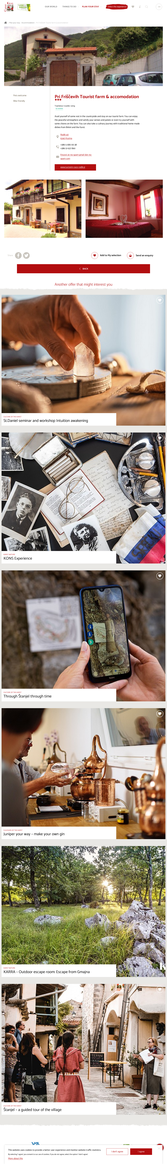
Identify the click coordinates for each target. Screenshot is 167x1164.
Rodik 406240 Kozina (66, 136)
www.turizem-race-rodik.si (72, 167)
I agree (141, 1152)
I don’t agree (117, 1152)
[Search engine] (146, 7)
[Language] (158, 7)
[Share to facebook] (18, 255)
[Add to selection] (106, 255)
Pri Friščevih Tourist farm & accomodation (52, 23)
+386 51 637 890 (67, 148)
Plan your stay (14, 23)
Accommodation (28, 23)
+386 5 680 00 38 (68, 145)
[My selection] (132, 7)
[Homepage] (9, 7)
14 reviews (59, 108)
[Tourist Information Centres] (139, 7)
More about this (15, 1158)
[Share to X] (26, 255)
